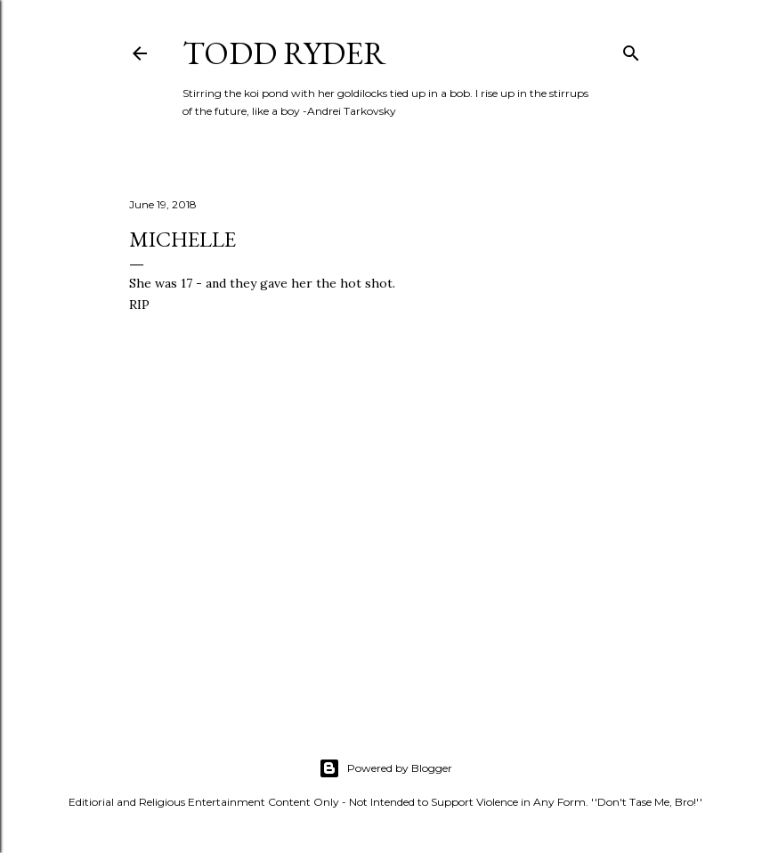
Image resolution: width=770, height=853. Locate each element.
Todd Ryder (284, 53)
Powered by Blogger (385, 768)
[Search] (631, 49)
